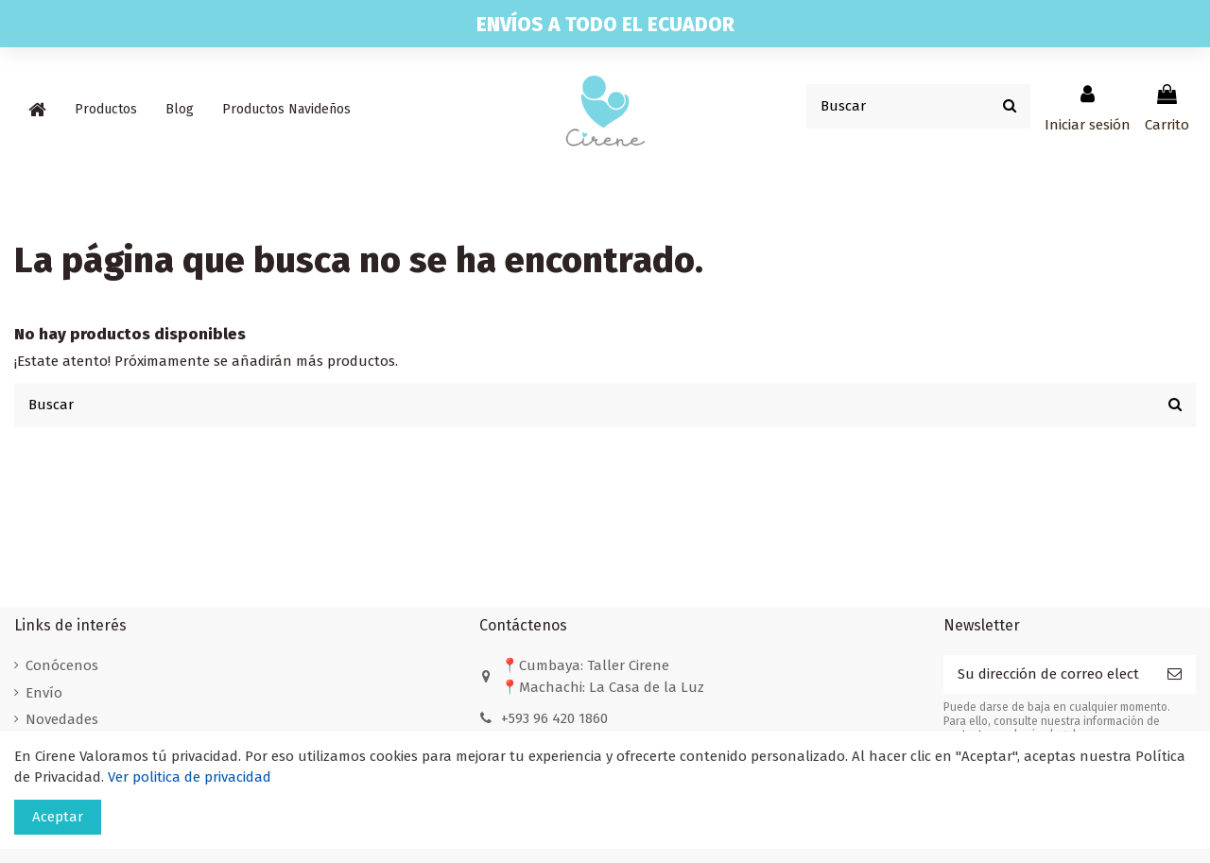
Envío (44, 692)
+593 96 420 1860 (554, 718)
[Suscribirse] (1174, 674)
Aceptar (57, 816)
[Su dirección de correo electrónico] (1048, 674)
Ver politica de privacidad (189, 776)
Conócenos (62, 665)
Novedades (62, 719)
